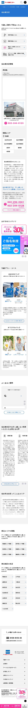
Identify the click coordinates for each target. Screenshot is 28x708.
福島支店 (4, 603)
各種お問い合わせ (5, 694)
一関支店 (18, 582)
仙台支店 (18, 587)
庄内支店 (18, 598)
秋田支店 (4, 587)
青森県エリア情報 (6, 543)
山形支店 (4, 598)
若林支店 (18, 592)
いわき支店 (5, 608)
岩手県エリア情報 (20, 543)
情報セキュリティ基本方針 (16, 690)
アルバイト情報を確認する (14, 210)
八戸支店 (18, 576)
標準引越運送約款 (5, 691)
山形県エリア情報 (6, 554)
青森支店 (4, 576)
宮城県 (17, 6)
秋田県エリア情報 (6, 549)
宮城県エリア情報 (20, 549)
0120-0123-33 (16, 638)
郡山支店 (18, 603)
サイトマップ (13, 694)
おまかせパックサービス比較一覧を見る (14, 320)
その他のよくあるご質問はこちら (14, 412)
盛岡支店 (4, 582)
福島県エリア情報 (20, 554)
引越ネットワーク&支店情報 (9, 6)
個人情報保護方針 (5, 690)
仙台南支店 (5, 592)
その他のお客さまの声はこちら (10, 483)
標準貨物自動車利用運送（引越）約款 (9, 693)
